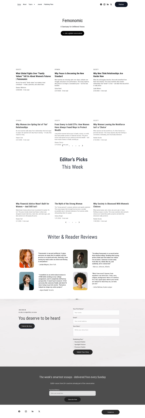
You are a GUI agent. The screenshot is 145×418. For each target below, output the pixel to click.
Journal (40, 4)
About (24, 4)
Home (19, 4)
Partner (121, 4)
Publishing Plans (48, 4)
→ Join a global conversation (72, 33)
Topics (30, 4)
